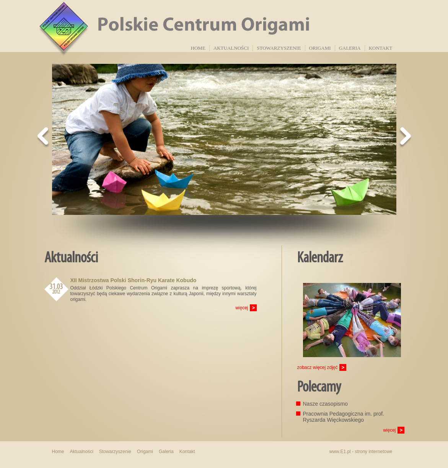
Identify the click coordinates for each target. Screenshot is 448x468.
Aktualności (231, 48)
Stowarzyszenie (279, 48)
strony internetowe (373, 451)
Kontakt (381, 48)
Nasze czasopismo (325, 404)
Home (198, 48)
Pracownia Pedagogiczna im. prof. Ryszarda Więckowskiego (343, 417)
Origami (320, 48)
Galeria (350, 48)
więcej (241, 307)
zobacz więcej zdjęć (317, 367)
